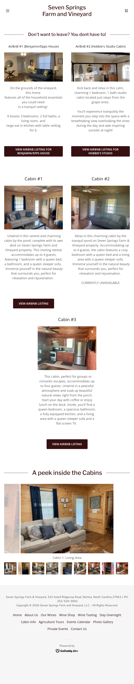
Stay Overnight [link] (110, 608)
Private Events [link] (57, 622)
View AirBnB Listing (67, 444)
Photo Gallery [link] (103, 615)
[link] (67, 15)
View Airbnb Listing (34, 303)
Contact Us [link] (79, 622)
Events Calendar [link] (78, 615)
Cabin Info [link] (28, 615)
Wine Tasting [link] (87, 608)
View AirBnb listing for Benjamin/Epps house (33, 151)
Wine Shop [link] (67, 608)
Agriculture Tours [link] (51, 615)
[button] (13, 10)
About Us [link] (31, 608)
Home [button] (17, 608)
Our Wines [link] (48, 608)
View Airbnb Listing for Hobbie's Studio (100, 151)
